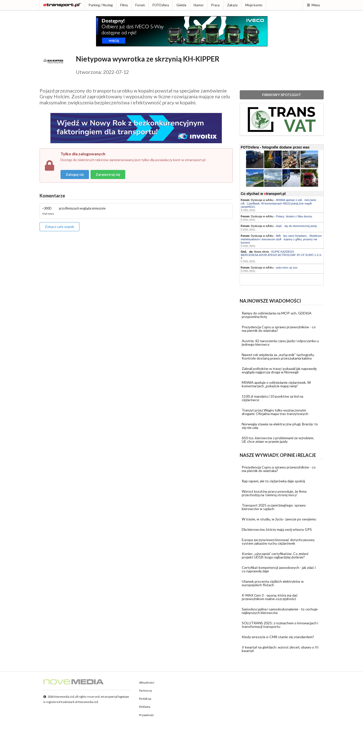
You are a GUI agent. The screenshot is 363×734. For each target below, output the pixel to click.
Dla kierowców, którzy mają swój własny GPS (277, 529)
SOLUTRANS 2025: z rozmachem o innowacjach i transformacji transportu (280, 625)
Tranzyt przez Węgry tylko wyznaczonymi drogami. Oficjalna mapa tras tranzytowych (275, 412)
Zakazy (232, 5)
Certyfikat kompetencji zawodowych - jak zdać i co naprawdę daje (279, 569)
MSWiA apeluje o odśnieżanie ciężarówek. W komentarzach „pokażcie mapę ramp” (276, 384)
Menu (313, 5)
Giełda (181, 5)
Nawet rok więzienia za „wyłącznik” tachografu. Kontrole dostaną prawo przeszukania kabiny (278, 356)
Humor (199, 5)
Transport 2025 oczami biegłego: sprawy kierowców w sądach (274, 507)
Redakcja (145, 698)
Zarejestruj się (108, 174)
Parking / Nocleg (101, 5)
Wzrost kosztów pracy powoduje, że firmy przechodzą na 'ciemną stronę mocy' (274, 493)
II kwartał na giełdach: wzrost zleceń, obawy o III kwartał (280, 649)
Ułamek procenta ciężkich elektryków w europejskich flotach (273, 583)
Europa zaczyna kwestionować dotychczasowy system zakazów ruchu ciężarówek (278, 541)
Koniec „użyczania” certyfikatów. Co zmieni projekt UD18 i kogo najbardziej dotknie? (275, 555)
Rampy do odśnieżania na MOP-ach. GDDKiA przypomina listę (277, 315)
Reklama (144, 706)
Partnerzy (145, 690)
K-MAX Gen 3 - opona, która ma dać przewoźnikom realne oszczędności (270, 597)
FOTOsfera (161, 5)
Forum (140, 5)
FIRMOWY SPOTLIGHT (281, 95)
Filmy (124, 5)
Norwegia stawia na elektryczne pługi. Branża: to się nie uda (280, 426)
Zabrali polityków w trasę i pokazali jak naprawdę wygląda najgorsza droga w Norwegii (279, 370)
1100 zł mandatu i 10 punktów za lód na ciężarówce (272, 398)
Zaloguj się (75, 174)
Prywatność (146, 715)
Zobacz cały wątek (59, 226)
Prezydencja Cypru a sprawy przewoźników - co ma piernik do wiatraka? (279, 329)
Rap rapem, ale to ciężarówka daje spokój (273, 481)
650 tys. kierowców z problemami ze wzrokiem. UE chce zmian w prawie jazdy (278, 440)
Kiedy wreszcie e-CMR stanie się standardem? (278, 637)
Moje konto (253, 5)
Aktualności (146, 682)
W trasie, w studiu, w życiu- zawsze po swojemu (279, 519)
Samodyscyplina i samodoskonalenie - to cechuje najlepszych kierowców (280, 611)
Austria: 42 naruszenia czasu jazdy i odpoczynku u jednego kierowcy (280, 342)
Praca (215, 5)
